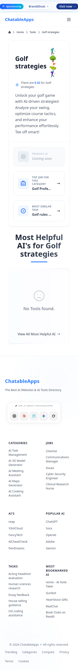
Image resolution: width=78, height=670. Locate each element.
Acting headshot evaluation (20, 576)
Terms (9, 661)
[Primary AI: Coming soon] (39, 156)
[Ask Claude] (24, 416)
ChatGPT (52, 522)
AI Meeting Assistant (16, 473)
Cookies (23, 661)
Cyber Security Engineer (56, 476)
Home (18, 32)
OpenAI (51, 535)
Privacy (64, 652)
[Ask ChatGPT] (14, 416)
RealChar (52, 606)
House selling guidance (18, 603)
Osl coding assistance (16, 613)
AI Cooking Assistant (16, 493)
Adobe (50, 542)
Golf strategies (50, 32)
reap (12, 522)
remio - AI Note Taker (56, 584)
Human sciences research (20, 586)
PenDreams (16, 548)
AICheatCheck (18, 542)
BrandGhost (39, 6)
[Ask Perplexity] (34, 416)
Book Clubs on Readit (56, 614)
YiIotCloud (16, 528)
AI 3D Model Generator (17, 463)
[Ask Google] (44, 416)
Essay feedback (19, 595)
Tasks (35, 32)
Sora (49, 528)
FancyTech (16, 535)
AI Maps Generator (15, 483)
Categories (29, 652)
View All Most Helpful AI (39, 334)
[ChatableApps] (19, 19)
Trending (11, 652)
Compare (48, 652)
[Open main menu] (69, 19)
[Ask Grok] (53, 416)
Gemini (51, 548)
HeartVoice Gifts (57, 600)
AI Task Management (18, 452)
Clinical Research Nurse (57, 486)
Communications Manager (57, 459)
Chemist (51, 451)
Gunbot (51, 593)
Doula (50, 468)
